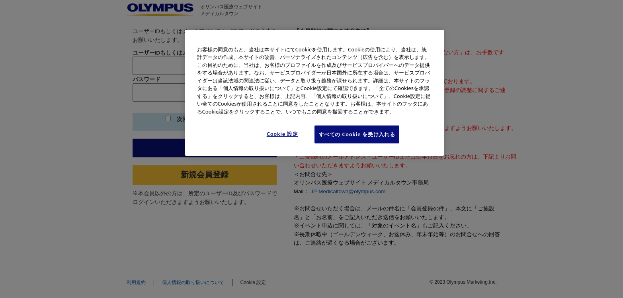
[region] (314, 93)
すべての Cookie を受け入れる (357, 134)
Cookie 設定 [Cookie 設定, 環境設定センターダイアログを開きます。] (282, 133)
